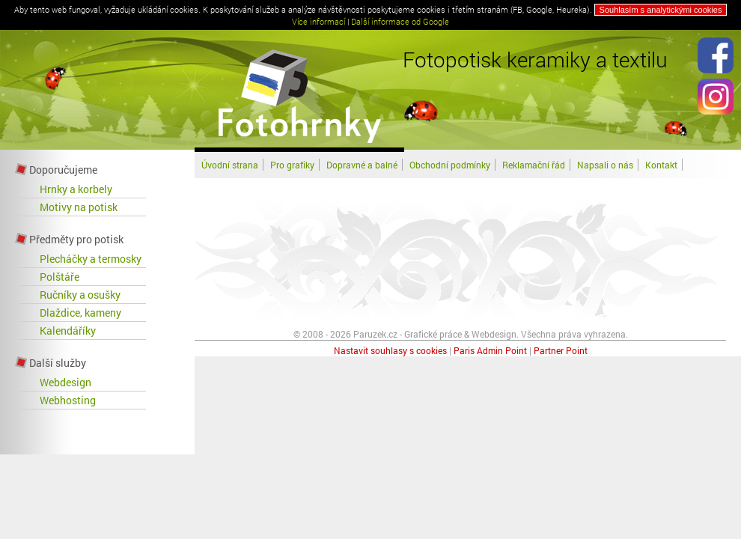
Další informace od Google (400, 21)
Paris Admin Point (490, 350)
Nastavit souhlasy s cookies (390, 350)
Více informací (318, 21)
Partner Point (561, 350)
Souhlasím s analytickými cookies (661, 9)
